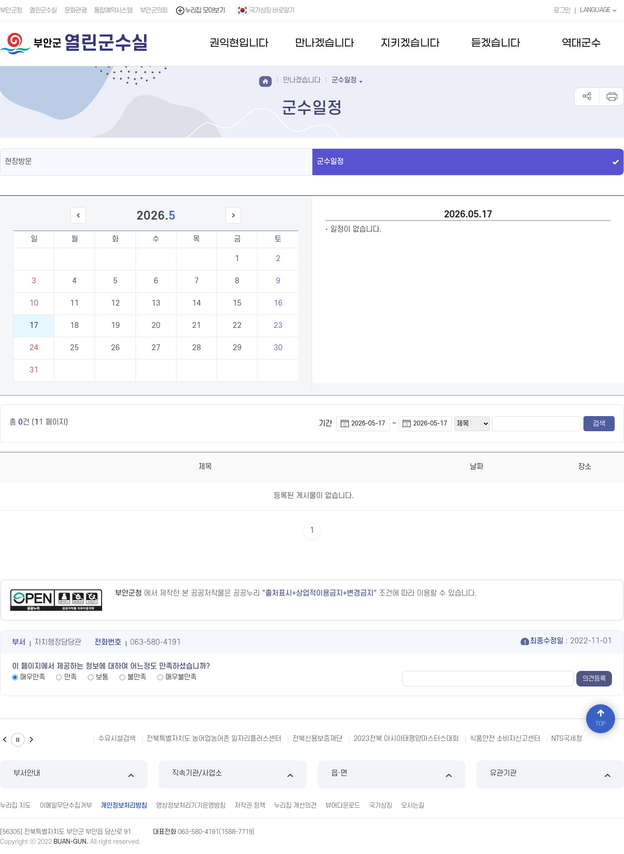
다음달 (233, 223)
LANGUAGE (599, 10)
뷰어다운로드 (342, 805)
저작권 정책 (249, 805)
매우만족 (32, 677)
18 (74, 326)
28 (196, 348)
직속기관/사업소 (232, 774)
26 (115, 348)
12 (115, 303)
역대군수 (581, 43)
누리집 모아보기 (200, 10)
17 (33, 326)
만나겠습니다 (324, 43)
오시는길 (412, 805)
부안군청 (11, 10)
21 (196, 326)
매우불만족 (181, 677)
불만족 (136, 677)
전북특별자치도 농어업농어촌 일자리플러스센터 (214, 739)
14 (196, 303)
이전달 (78, 223)
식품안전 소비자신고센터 (505, 739)
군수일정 (330, 162)
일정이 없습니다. (356, 229)
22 (237, 326)
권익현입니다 (238, 43)
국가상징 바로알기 (265, 10)
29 (237, 348)
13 (156, 303)
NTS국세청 (566, 739)
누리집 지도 (15, 805)
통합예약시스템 (113, 10)
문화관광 (75, 10)
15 (237, 303)
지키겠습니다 (410, 43)
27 (156, 348)
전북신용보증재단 (317, 739)
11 (74, 303)
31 (33, 370)
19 (115, 326)
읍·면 (391, 774)
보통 (102, 677)
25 (74, 348)
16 (278, 303)
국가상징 (380, 805)
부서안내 (73, 774)
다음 (31, 739)
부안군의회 (154, 10)
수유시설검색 (116, 739)
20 (156, 326)
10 (33, 303)
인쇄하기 (611, 97)
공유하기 (587, 97)
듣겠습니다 (495, 43)
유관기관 (550, 774)
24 (33, 348)
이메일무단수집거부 (66, 805)
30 (278, 348)
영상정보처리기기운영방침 (191, 805)
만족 (70, 677)
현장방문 (18, 162)
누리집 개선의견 (295, 805)
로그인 (562, 10)
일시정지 (18, 739)
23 (278, 326)
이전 (4, 739)
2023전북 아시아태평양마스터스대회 (406, 739)
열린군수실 (43, 10)
